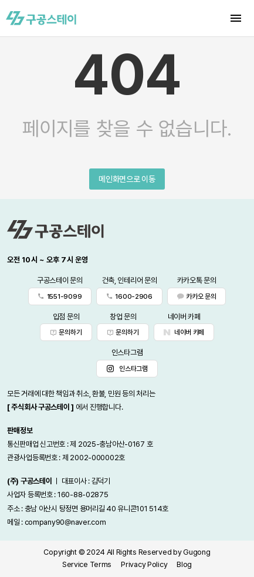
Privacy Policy (144, 564)
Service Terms (86, 564)
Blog (184, 564)
